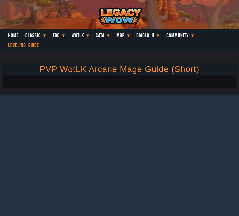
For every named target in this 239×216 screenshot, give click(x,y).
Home (13, 35)
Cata (100, 35)
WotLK (78, 35)
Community (177, 35)
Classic (33, 35)
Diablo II (145, 35)
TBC (56, 35)
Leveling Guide (23, 45)
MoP (120, 35)
